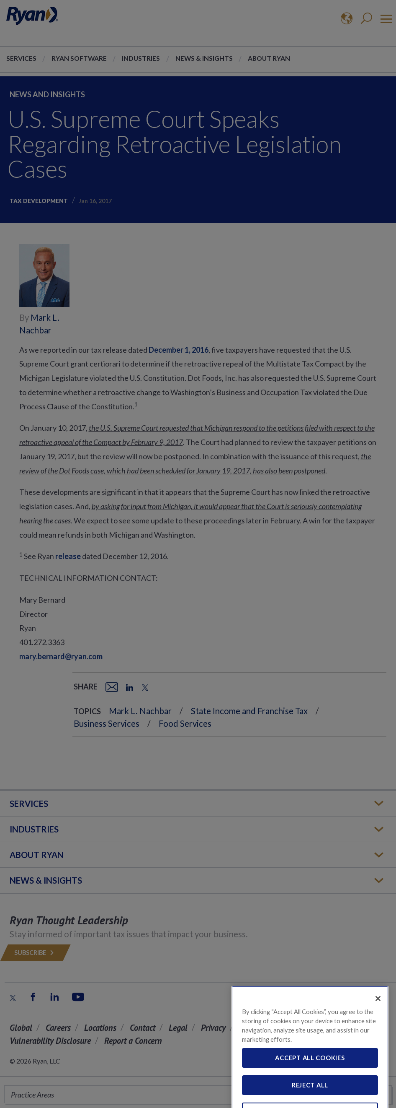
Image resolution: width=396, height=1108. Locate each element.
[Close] (378, 1009)
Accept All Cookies (310, 1068)
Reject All (310, 1096)
